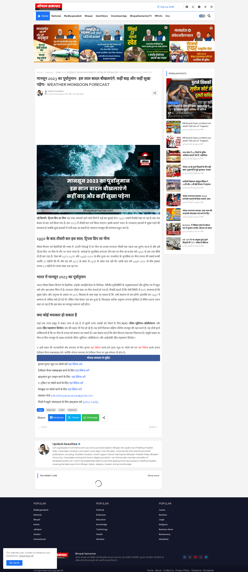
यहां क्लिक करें (75, 364)
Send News (102, 16)
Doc (168, 16)
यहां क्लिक (96, 347)
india (61, 410)
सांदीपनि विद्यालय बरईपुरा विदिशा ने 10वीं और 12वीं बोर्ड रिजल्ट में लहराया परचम (197, 184)
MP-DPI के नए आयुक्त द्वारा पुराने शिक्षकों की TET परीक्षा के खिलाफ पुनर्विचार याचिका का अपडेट (195, 243)
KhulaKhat (164, 539)
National (56, 16)
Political (100, 510)
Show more (153, 475)
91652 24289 (90, 402)
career (162, 510)
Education (101, 520)
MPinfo (158, 16)
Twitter (75, 417)
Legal (161, 520)
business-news (166, 529)
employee (101, 515)
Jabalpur (38, 529)
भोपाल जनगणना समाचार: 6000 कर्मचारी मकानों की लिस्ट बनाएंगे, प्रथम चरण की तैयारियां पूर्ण (197, 199)
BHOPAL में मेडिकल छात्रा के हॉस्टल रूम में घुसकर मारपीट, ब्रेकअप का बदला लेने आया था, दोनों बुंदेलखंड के (197, 228)
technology (102, 529)
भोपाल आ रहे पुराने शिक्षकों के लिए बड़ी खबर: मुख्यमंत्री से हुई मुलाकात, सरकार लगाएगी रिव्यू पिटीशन (197, 170)
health (99, 534)
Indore (37, 524)
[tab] (43, 16)
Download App (119, 16)
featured (51, 410)
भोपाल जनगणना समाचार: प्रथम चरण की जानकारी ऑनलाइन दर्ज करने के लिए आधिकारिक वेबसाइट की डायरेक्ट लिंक (197, 213)
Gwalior (37, 534)
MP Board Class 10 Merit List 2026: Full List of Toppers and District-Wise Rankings (197, 126)
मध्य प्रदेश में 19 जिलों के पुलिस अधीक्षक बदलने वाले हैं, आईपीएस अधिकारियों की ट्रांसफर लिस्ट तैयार (195, 155)
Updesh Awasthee (65, 444)
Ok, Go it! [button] (14, 563)
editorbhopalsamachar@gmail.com (72, 395)
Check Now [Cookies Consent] (25, 556)
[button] (202, 16)
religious (163, 524)
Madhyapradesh (73, 16)
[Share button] (104, 417)
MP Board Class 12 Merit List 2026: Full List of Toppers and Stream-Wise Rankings (197, 141)
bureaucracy (164, 534)
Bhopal (89, 16)
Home (45, 16)
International (40, 539)
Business (163, 515)
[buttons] (187, 6)
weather (100, 539)
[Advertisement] (98, 123)
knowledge (101, 524)
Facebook (58, 417)
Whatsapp (92, 417)
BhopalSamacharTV (141, 16)
